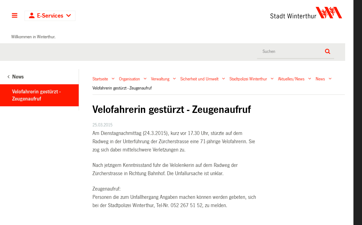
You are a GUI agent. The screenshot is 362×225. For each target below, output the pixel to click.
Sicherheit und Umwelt (199, 78)
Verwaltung (160, 78)
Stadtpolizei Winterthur (248, 78)
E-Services (50, 16)
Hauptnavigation (14, 16)
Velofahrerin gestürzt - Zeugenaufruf (36, 95)
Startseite (100, 78)
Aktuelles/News (291, 78)
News (320, 78)
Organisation (129, 78)
